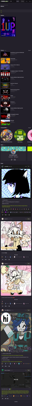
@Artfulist (12, 310)
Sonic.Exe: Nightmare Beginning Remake (17, 77)
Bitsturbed (12, 120)
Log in (27, 1)
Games (2, 50)
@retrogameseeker (13, 155)
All (1, 10)
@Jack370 (11, 370)
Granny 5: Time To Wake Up (15, 64)
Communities (4, 127)
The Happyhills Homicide (14, 114)
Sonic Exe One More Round (14, 89)
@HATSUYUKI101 (10, 263)
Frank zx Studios (7, 370)
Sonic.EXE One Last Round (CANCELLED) (17, 52)
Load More (16, 401)
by (13, 53)
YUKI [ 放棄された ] (7, 310)
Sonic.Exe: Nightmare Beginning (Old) (16, 108)
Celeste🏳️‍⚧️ (6, 166)
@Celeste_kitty (10, 166)
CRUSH (11, 95)
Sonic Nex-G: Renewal (14, 83)
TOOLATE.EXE (12, 58)
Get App (22, 1)
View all (29, 127)
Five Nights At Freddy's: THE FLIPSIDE (16, 71)
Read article (16, 254)
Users (2, 144)
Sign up (30, 1)
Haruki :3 (5, 218)
